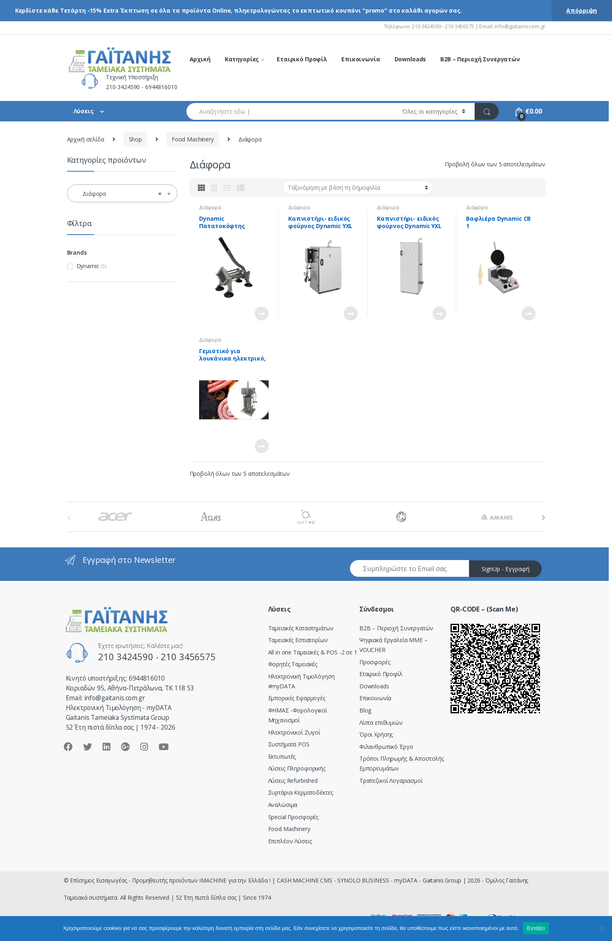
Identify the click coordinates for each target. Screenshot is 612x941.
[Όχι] (602, 928)
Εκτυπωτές (282, 756)
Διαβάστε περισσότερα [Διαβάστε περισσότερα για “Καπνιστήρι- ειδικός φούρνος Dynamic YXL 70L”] (350, 313)
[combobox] (289, 111)
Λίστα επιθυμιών (381, 722)
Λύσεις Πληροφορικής (296, 768)
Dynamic (87, 266)
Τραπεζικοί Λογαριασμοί (391, 780)
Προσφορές (374, 662)
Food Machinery (193, 139)
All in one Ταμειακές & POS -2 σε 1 (312, 652)
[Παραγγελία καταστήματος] (357, 188)
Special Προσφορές (293, 817)
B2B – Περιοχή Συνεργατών (480, 59)
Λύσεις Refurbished (293, 780)
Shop (135, 139)
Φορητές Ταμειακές (293, 664)
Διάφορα (210, 207)
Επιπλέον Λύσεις (290, 841)
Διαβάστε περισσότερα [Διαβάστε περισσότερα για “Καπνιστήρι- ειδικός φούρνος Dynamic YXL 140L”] (439, 313)
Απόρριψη (581, 10)
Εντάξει (536, 928)
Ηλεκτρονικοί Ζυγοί (294, 732)
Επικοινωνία (360, 59)
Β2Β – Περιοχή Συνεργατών (396, 628)
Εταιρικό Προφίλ (302, 59)
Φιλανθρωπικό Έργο (386, 747)
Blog (365, 710)
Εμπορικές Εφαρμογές (296, 698)
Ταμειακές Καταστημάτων (301, 628)
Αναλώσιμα (283, 805)
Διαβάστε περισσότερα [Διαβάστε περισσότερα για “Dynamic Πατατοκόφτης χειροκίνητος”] (261, 313)
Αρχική (200, 59)
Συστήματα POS (288, 744)
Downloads (410, 59)
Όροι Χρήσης (376, 734)
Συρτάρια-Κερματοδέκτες (300, 792)
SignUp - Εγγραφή (505, 569)
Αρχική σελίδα (85, 139)
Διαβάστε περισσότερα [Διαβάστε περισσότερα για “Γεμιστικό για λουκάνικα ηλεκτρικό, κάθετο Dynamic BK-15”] (261, 446)
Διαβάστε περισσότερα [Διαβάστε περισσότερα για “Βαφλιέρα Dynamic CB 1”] (528, 313)
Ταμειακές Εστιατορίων (298, 640)
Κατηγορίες (242, 59)
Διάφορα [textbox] (119, 193)
